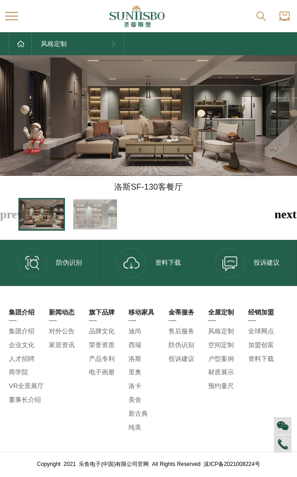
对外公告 (62, 331)
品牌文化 (102, 331)
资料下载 (148, 263)
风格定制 (221, 331)
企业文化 (22, 345)
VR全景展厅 (26, 386)
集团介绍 (22, 331)
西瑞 (134, 345)
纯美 (134, 427)
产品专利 (102, 358)
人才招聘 (22, 358)
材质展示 (221, 372)
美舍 (134, 399)
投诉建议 (181, 358)
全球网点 (261, 331)
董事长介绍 (25, 399)
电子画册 (102, 372)
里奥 (134, 372)
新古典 (138, 413)
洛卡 (134, 386)
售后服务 (181, 331)
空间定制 (221, 345)
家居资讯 (62, 345)
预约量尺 (221, 386)
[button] (285, 214)
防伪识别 (49, 263)
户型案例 (221, 358)
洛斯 (134, 358)
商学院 (18, 372)
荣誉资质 (102, 345)
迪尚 (134, 331)
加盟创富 (261, 345)
